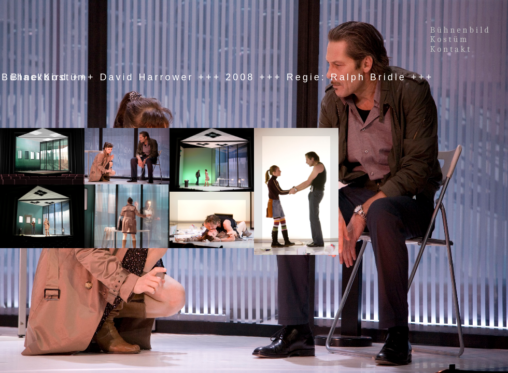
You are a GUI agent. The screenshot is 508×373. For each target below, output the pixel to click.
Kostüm (451, 39)
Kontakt (451, 49)
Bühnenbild (460, 30)
